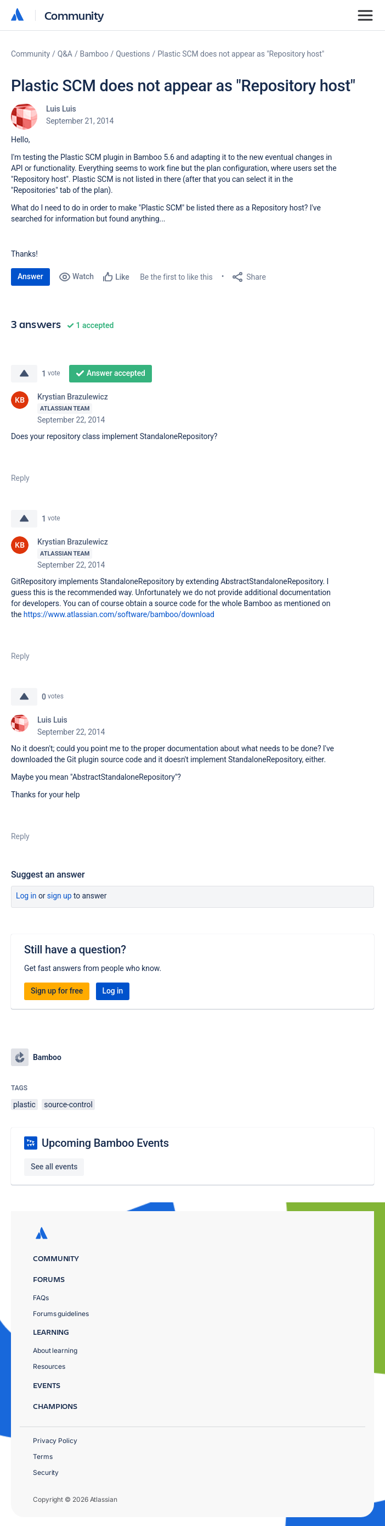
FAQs (41, 1298)
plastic (24, 1104)
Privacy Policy (55, 1440)
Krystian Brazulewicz (72, 396)
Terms (43, 1456)
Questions (133, 53)
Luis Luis (61, 108)
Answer (30, 276)
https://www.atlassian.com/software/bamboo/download (119, 614)
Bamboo (94, 53)
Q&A (65, 53)
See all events (54, 1166)
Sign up (59, 895)
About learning (55, 1350)
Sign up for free (57, 990)
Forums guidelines (61, 1313)
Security (46, 1472)
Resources (49, 1366)
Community (74, 15)
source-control (68, 1104)
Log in (26, 895)
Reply (20, 478)
